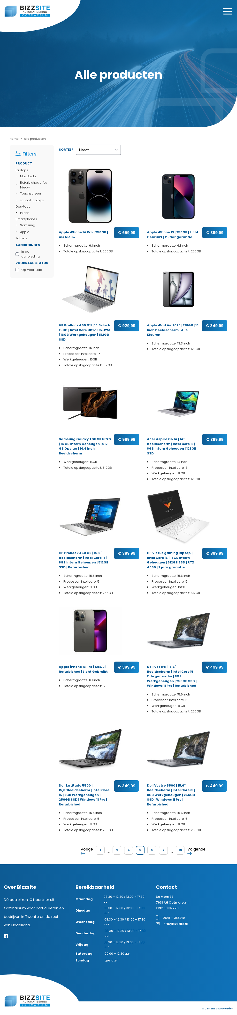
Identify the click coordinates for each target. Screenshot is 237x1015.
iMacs (24, 213)
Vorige (87, 850)
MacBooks (28, 176)
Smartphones (26, 219)
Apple (24, 232)
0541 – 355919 (174, 917)
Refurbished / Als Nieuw (33, 185)
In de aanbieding (30, 254)
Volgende (196, 850)
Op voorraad (31, 269)
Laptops (21, 170)
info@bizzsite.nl (175, 923)
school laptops (32, 200)
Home (14, 139)
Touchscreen (30, 193)
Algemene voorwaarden (217, 1008)
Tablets (21, 238)
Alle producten (35, 139)
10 (180, 850)
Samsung (27, 225)
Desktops (22, 206)
